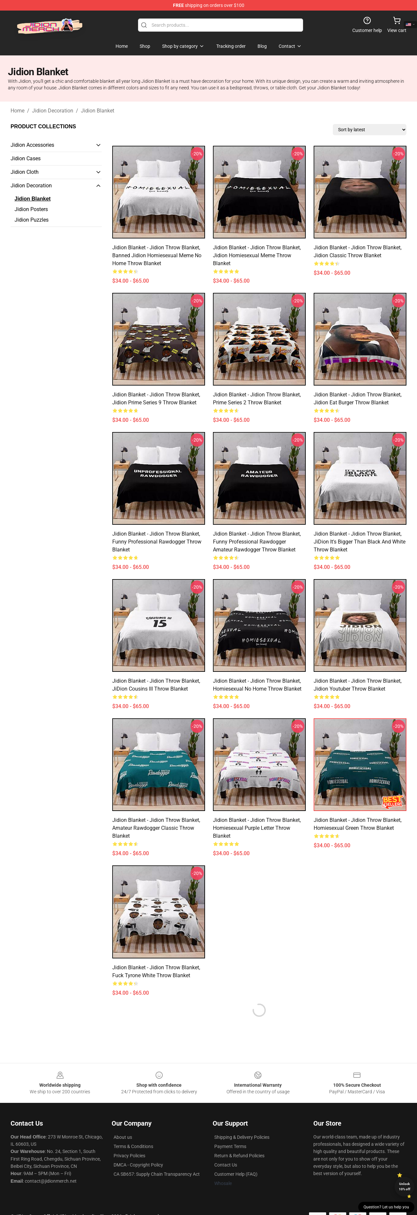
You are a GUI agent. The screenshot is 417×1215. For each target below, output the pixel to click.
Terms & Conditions (133, 1146)
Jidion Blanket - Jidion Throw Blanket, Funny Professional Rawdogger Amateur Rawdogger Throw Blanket (257, 542)
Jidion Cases (26, 158)
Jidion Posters (31, 209)
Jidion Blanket (97, 111)
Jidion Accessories (32, 145)
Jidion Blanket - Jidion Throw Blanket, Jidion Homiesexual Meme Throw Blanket (257, 255)
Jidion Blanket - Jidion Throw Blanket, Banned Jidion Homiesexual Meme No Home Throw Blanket (156, 255)
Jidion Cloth (25, 172)
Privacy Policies (129, 1155)
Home (17, 111)
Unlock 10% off (404, 1186)
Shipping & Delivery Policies (241, 1137)
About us (123, 1137)
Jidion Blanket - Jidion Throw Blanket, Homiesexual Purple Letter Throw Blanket (257, 828)
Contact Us (225, 1165)
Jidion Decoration (52, 111)
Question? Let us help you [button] (386, 1207)
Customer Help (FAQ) (236, 1174)
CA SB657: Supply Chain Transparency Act (157, 1174)
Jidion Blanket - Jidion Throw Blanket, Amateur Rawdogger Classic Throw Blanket (156, 828)
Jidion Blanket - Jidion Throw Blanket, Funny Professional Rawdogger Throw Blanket (156, 542)
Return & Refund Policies (239, 1155)
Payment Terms (230, 1146)
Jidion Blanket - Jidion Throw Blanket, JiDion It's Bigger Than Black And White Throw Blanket (359, 542)
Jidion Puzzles (32, 220)
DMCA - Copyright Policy (138, 1165)
